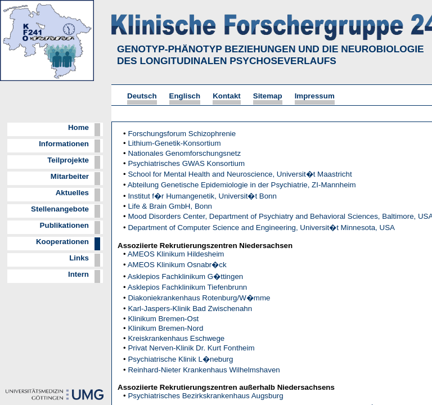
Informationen (64, 144)
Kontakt (227, 96)
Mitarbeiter (70, 176)
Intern (78, 274)
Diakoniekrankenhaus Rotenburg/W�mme (199, 298)
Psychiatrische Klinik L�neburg (180, 359)
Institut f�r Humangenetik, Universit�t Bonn (202, 196)
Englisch (185, 96)
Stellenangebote (60, 209)
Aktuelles (72, 192)
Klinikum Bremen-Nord (165, 328)
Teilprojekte (68, 160)
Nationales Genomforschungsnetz (184, 153)
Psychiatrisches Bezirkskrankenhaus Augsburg (205, 396)
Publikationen (64, 225)
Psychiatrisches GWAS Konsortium (186, 163)
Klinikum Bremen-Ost (163, 318)
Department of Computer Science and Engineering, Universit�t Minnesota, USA (261, 227)
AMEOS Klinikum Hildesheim (176, 254)
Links (79, 258)
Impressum (315, 96)
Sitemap (267, 96)
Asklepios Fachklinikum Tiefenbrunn (188, 287)
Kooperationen (62, 241)
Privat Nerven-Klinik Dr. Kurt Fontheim (191, 348)
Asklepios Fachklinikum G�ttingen (186, 276)
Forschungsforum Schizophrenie (182, 133)
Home (78, 127)
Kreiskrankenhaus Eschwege (176, 338)
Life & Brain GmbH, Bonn (170, 206)
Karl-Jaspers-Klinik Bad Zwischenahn (190, 308)
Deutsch (142, 96)
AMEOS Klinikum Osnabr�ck (177, 264)
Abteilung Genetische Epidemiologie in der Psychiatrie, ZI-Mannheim (242, 185)
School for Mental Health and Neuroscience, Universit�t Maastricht (240, 174)
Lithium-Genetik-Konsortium (174, 143)
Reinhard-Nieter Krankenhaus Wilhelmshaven (204, 370)
